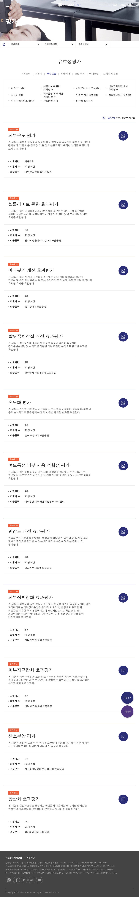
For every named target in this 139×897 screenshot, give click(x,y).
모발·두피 (80, 73)
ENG (123, 5)
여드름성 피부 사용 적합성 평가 (53, 95)
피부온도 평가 (18, 88)
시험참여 (127, 711)
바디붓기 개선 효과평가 (88, 88)
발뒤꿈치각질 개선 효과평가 (118, 88)
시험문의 (127, 697)
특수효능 (51, 73)
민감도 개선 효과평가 (87, 95)
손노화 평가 (17, 95)
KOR (115, 5)
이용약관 (30, 857)
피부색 (38, 73)
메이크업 (94, 73)
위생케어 (65, 73)
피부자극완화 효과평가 (23, 100)
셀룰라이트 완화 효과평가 (51, 88)
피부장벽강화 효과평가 (120, 95)
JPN (131, 5)
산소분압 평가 (50, 100)
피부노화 (25, 73)
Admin (56, 892)
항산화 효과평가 (84, 100)
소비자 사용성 (110, 73)
